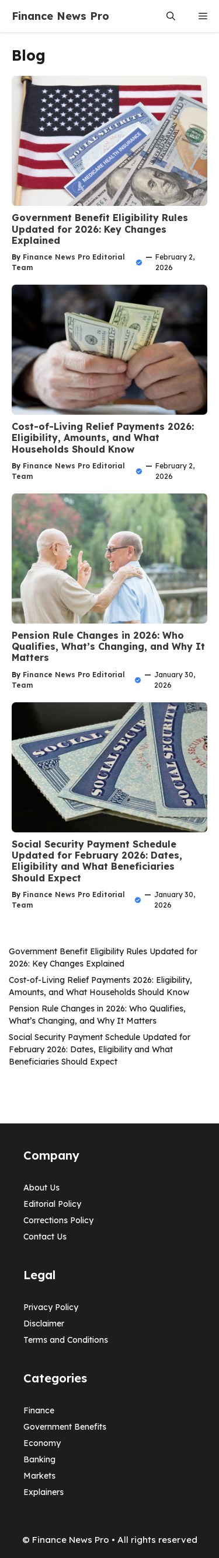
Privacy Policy (50, 1307)
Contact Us (45, 1236)
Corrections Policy (58, 1220)
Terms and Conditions (65, 1340)
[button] (171, 16)
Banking (39, 1459)
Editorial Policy (52, 1204)
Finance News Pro (60, 16)
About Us (41, 1187)
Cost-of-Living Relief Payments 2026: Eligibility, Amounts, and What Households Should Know (103, 437)
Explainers (43, 1492)
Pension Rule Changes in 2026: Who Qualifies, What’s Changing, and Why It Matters (108, 646)
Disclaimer (43, 1323)
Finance (38, 1410)
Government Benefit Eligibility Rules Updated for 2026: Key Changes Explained (100, 229)
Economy (42, 1443)
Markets (39, 1476)
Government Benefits (64, 1427)
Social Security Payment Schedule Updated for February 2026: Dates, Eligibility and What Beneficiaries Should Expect (97, 861)
